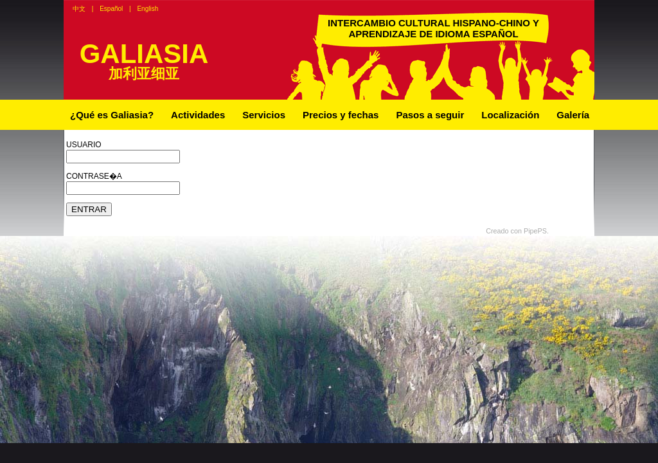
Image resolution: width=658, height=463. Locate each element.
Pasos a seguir (430, 114)
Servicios (263, 114)
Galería (572, 114)
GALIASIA (144, 54)
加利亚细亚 (144, 74)
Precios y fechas (340, 114)
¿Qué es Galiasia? (112, 114)
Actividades (198, 114)
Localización (510, 114)
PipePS (535, 231)
